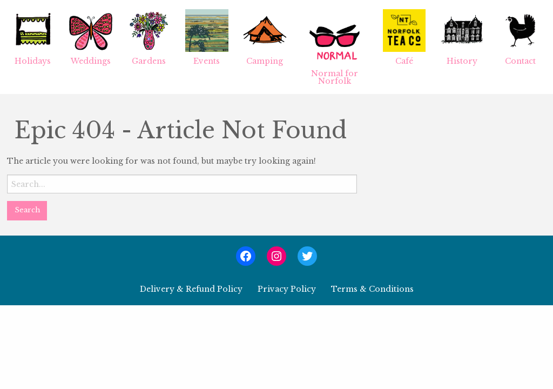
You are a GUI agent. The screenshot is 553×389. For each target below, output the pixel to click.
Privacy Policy (287, 289)
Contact (520, 37)
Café (404, 37)
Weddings (90, 37)
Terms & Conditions (372, 289)
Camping (265, 37)
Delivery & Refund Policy (191, 289)
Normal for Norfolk (334, 47)
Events (206, 37)
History (462, 37)
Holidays (32, 37)
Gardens (148, 37)
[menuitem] (33, 47)
